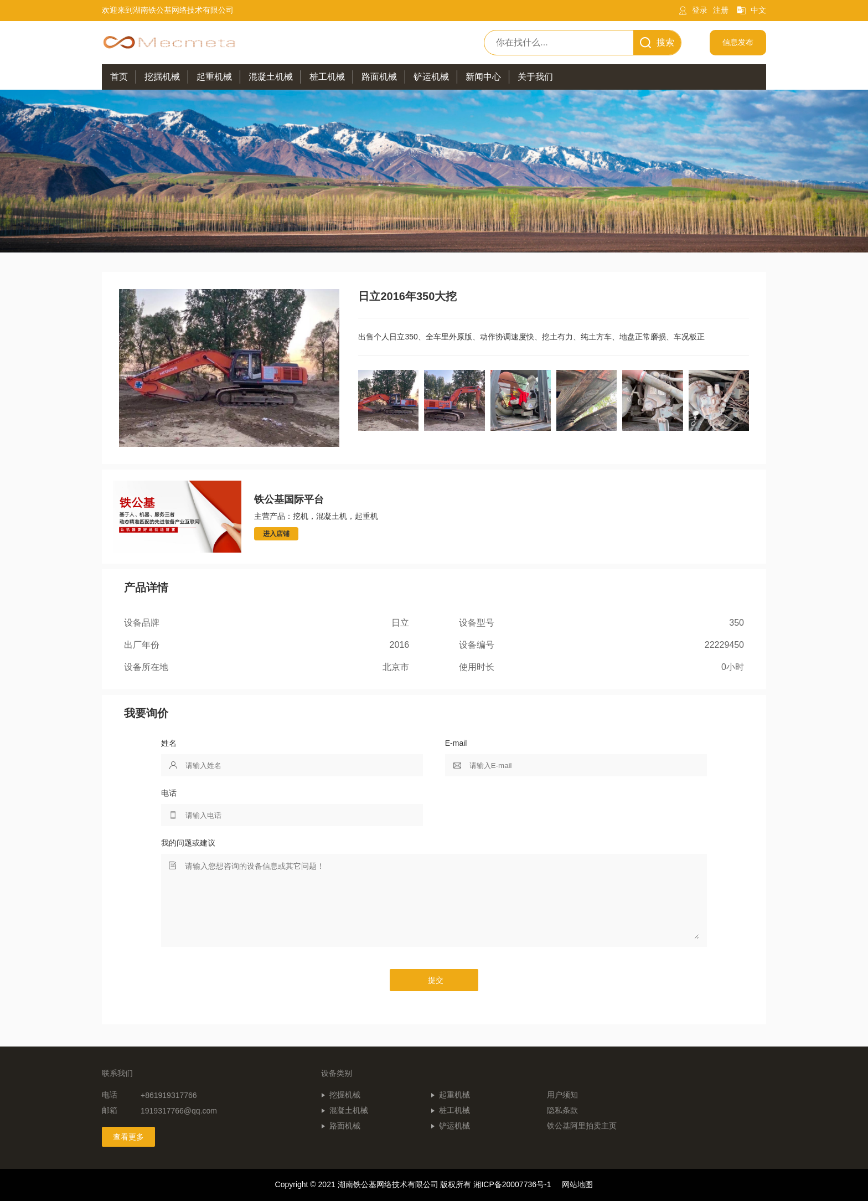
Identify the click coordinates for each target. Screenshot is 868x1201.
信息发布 (737, 42)
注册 (720, 10)
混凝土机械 (348, 1110)
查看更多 (128, 1136)
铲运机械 (454, 1125)
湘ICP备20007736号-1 (512, 1184)
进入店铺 (276, 534)
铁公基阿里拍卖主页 (582, 1125)
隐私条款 (562, 1110)
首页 (119, 76)
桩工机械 (454, 1110)
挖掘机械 (344, 1094)
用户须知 (562, 1094)
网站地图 (577, 1184)
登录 (699, 10)
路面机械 (344, 1125)
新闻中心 (483, 76)
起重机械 (454, 1094)
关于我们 (535, 76)
